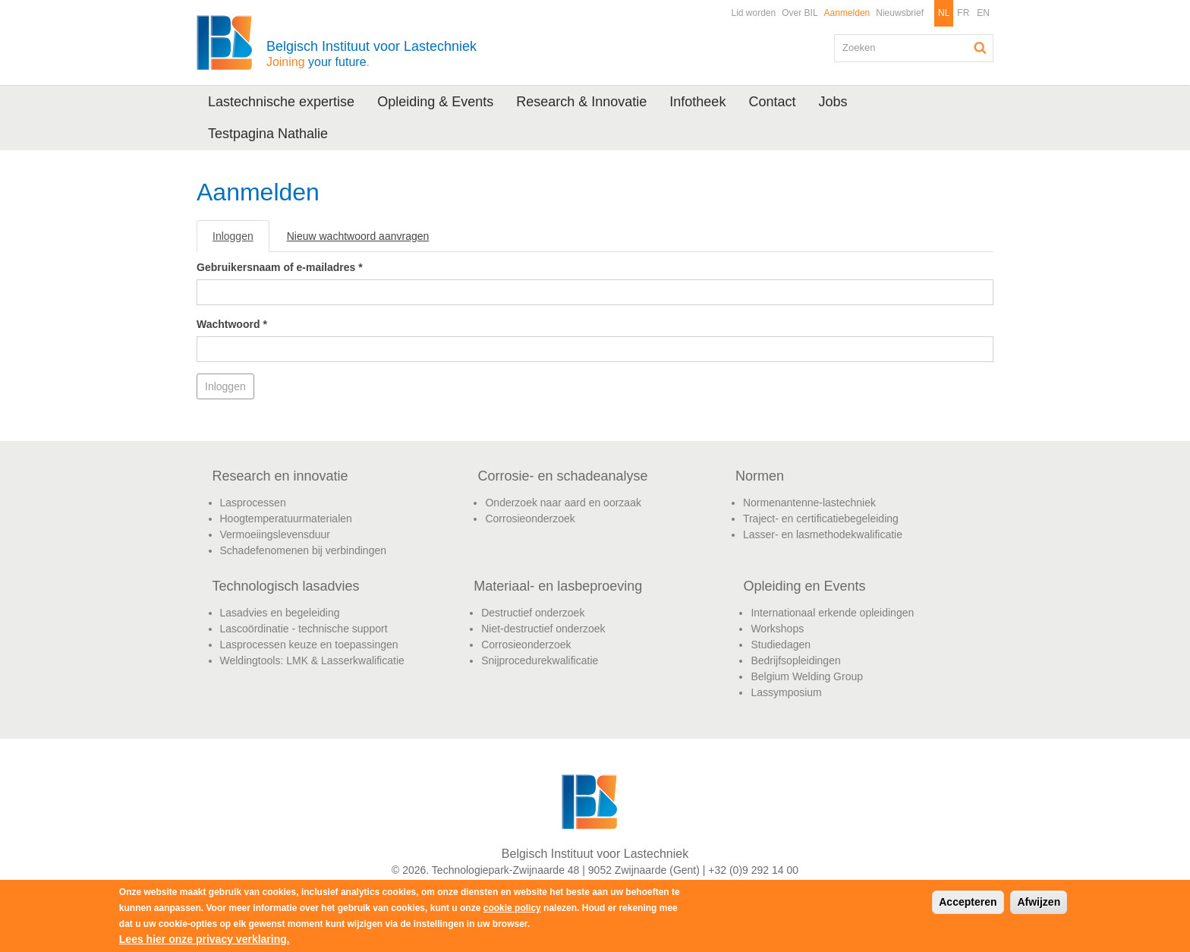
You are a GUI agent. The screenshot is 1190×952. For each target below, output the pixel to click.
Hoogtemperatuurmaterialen (286, 518)
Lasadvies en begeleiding (280, 613)
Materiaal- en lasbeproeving (558, 586)
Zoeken (980, 47)
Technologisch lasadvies (286, 586)
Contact (771, 101)
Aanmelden (847, 13)
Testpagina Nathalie (268, 133)
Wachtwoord (232, 324)
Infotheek (697, 101)
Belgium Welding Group (807, 676)
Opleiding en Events (804, 586)
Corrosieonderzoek (530, 518)
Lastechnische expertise (281, 101)
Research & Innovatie (581, 101)
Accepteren (967, 902)
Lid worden (753, 13)
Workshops (777, 629)
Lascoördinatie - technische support (304, 629)
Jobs (832, 101)
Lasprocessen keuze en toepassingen (309, 644)
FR (963, 13)
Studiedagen (781, 644)
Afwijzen (1038, 902)
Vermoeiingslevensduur (275, 534)
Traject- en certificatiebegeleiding (821, 518)
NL (943, 13)
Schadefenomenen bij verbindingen (303, 550)
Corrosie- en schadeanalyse (562, 476)
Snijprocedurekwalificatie (539, 660)
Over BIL (799, 13)
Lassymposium (786, 692)
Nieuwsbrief (900, 13)
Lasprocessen (253, 502)
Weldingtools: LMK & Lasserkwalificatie (312, 660)
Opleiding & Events (435, 101)
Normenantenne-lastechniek (809, 502)
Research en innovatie (280, 476)
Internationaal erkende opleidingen (832, 613)
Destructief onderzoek (532, 613)
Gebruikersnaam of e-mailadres (280, 267)
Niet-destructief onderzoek (543, 629)
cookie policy (512, 908)
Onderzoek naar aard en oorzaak (563, 502)
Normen (759, 476)
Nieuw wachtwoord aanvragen (358, 236)
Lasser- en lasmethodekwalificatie (822, 534)
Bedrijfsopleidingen (795, 660)
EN (983, 13)
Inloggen (240, 240)
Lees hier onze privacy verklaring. (204, 939)
